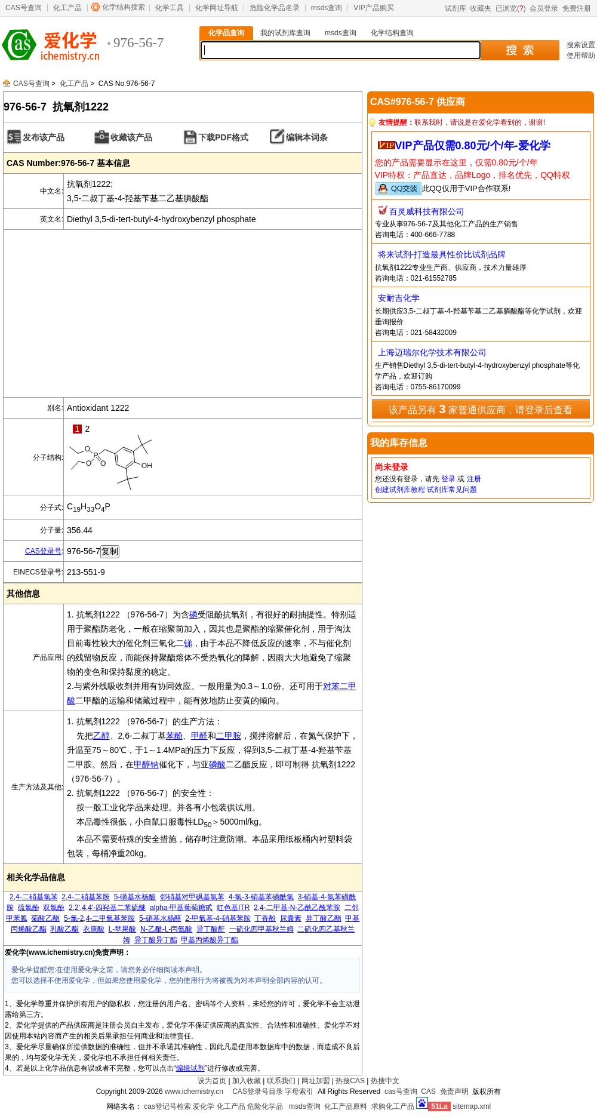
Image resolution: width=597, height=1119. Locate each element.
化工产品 (67, 8)
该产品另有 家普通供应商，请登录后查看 (481, 409)
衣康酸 (93, 929)
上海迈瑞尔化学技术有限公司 (432, 352)
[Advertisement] (182, 313)
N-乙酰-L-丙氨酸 (166, 929)
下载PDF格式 (223, 137)
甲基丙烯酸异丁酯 (209, 940)
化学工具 (169, 8)
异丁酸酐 (210, 929)
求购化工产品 (392, 1106)
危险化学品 (265, 1106)
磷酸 (217, 764)
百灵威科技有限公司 (426, 211)
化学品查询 (226, 33)
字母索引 (299, 1091)
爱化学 (203, 1106)
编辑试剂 (190, 1068)
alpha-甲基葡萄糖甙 (181, 907)
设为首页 (212, 1081)
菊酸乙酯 (45, 918)
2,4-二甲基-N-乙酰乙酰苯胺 (297, 907)
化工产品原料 (345, 1106)
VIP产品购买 (373, 8)
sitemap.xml (472, 1106)
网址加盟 (315, 1081)
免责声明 (454, 1091)
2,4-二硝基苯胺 (85, 897)
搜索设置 (581, 45)
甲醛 (199, 735)
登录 (448, 479)
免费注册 (576, 8)
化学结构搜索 (123, 7)
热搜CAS (350, 1081)
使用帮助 (581, 55)
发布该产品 (43, 137)
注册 (474, 479)
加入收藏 (246, 1081)
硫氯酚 (28, 907)
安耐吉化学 (399, 298)
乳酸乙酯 (64, 929)
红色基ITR (233, 907)
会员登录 (544, 8)
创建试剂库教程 (400, 489)
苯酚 (174, 735)
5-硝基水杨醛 (160, 918)
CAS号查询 (23, 8)
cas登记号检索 (167, 1106)
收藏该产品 (131, 137)
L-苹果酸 (123, 929)
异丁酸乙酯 (323, 918)
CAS (428, 1091)
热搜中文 (385, 1081)
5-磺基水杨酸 (135, 897)
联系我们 (281, 1081)
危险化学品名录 (275, 8)
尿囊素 (290, 918)
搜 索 (519, 50)
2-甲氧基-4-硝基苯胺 (217, 918)
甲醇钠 (146, 764)
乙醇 (101, 735)
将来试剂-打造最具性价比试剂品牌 (442, 254)
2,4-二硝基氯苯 (34, 897)
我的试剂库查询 (285, 33)
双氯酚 (53, 907)
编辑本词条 (307, 137)
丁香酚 (265, 918)
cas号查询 (400, 1091)
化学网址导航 (216, 8)
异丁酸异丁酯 (155, 940)
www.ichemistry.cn (194, 1091)
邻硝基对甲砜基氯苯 (192, 897)
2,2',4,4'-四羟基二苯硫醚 (107, 907)
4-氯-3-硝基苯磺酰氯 (261, 897)
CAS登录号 (43, 551)
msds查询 (327, 8)
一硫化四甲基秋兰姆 (261, 929)
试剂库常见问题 (452, 489)
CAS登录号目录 (257, 1091)
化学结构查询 (392, 33)
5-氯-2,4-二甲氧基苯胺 (99, 918)
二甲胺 (228, 735)
